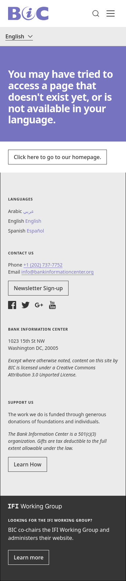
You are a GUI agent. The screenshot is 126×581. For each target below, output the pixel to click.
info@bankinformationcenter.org (58, 272)
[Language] (19, 36)
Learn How (27, 464)
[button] (95, 13)
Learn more (28, 557)
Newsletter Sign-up (38, 288)
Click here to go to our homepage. (57, 157)
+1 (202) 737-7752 (43, 265)
